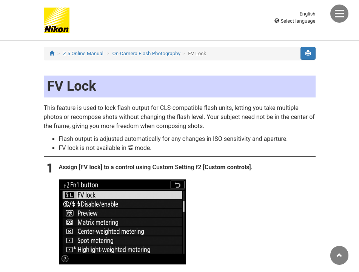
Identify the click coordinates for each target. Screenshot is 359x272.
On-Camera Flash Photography (146, 53)
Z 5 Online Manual (83, 53)
